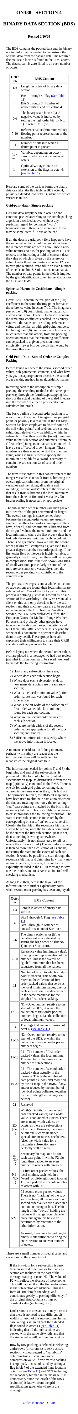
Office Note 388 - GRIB (39, 1403)
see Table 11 (30, 173)
